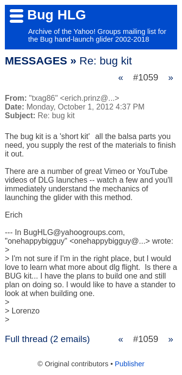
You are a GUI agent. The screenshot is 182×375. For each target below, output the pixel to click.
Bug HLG (56, 14)
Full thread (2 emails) (47, 339)
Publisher (130, 364)
